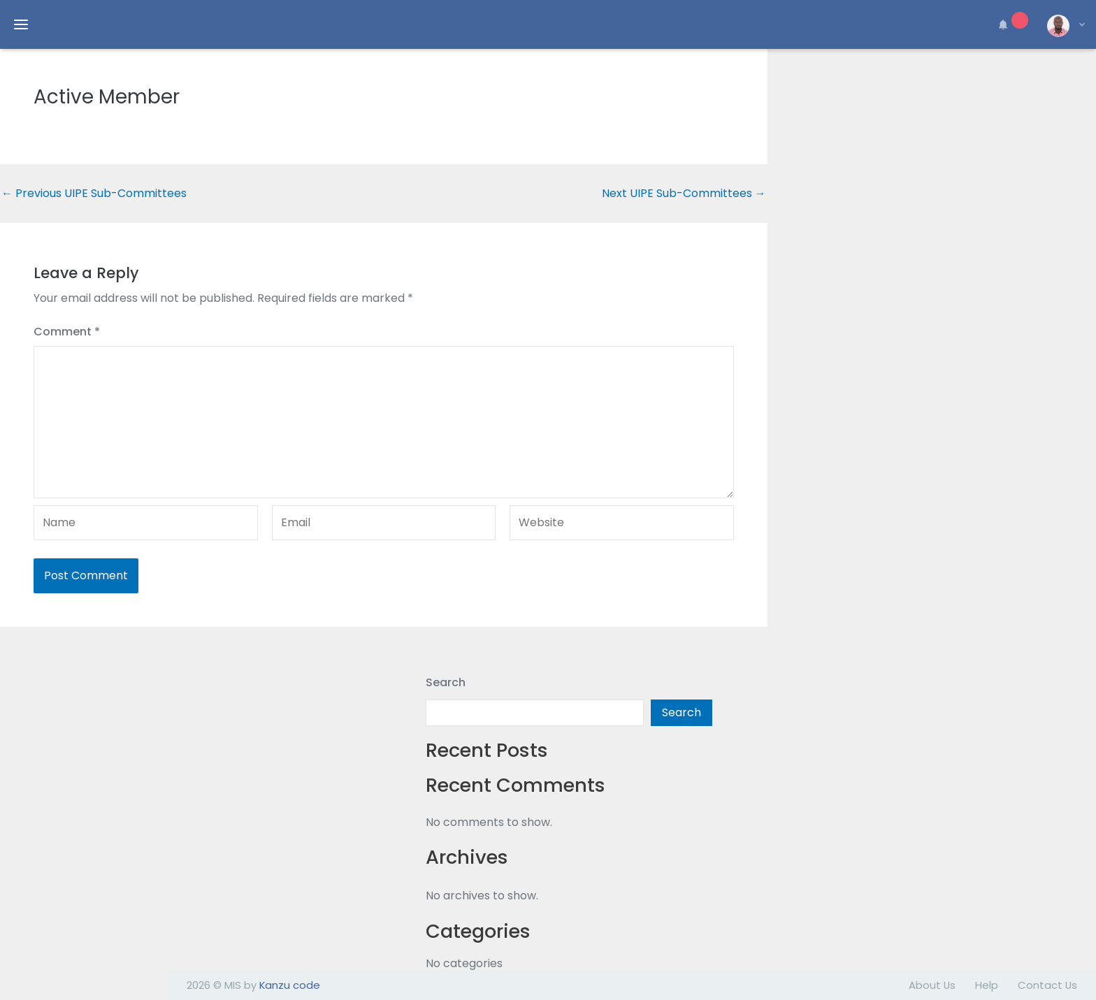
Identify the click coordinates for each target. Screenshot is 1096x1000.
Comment (67, 332)
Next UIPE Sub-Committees (684, 193)
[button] (1011, 24)
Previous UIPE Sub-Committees (94, 193)
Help (986, 985)
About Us (932, 985)
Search (446, 682)
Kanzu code (289, 985)
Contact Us (1047, 985)
